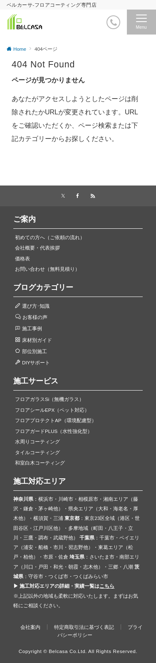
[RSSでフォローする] (92, 196)
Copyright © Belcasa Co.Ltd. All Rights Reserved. (78, 651)
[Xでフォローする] (63, 196)
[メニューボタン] (141, 22)
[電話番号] (113, 22)
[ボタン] (96, 25)
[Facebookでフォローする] (77, 196)
